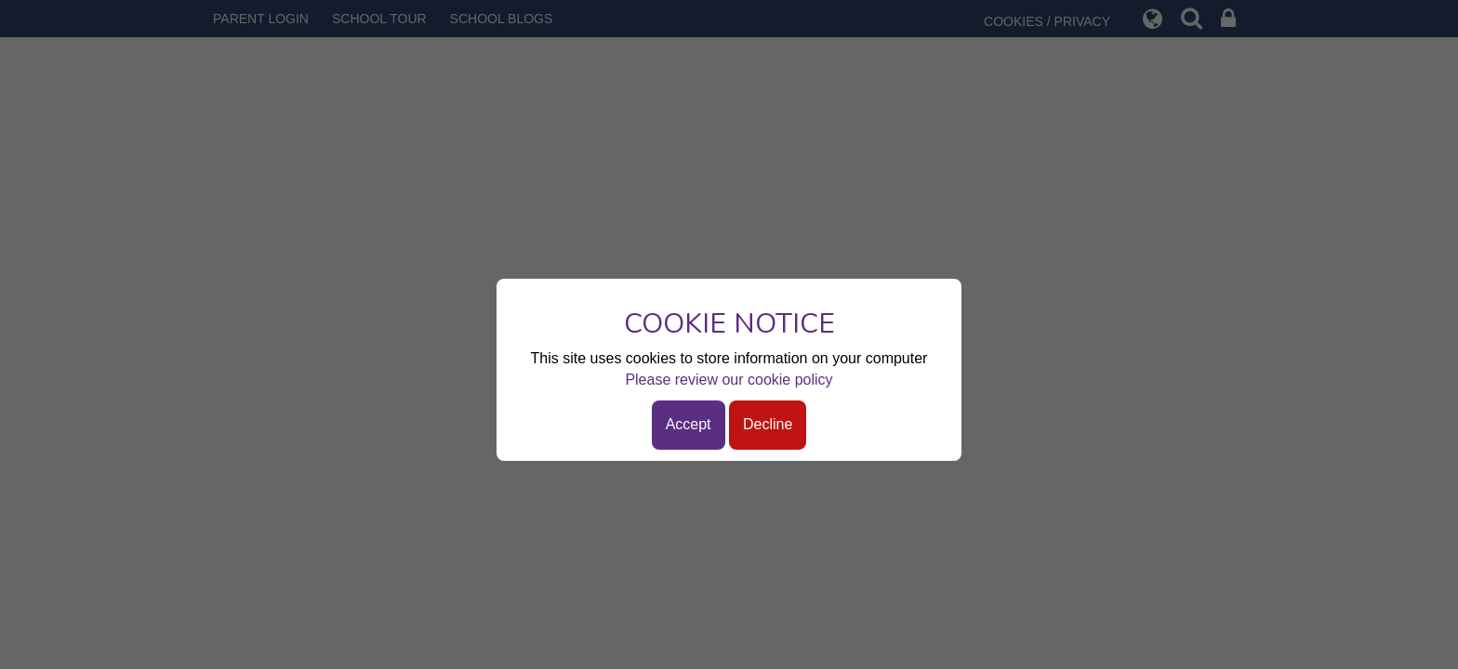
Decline (767, 424)
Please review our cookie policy (728, 379)
